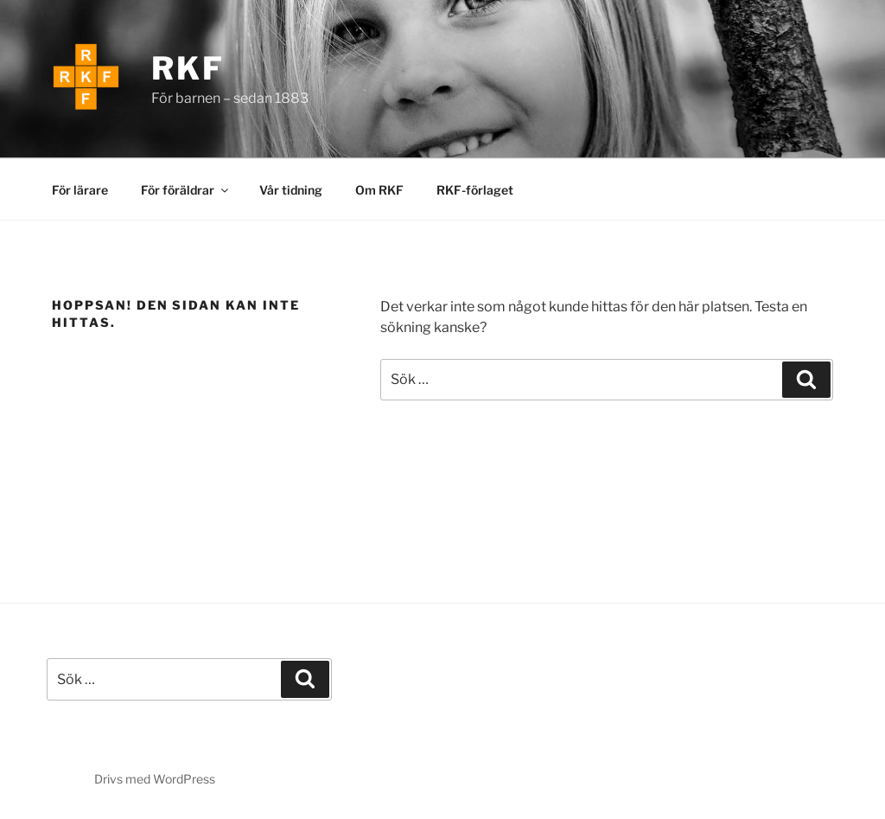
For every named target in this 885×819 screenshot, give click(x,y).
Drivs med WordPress (154, 778)
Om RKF (379, 189)
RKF (188, 68)
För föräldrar (186, 189)
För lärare (80, 189)
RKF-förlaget (474, 189)
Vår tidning (290, 189)
